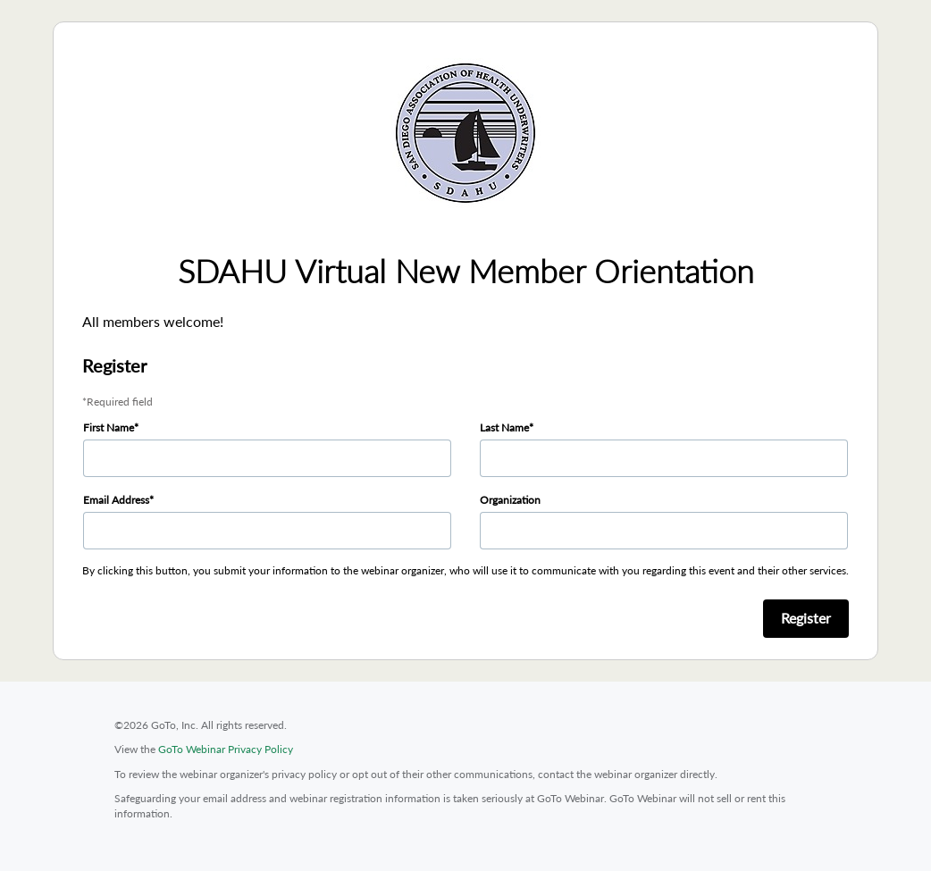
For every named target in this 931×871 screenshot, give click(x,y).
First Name (108, 427)
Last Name (504, 427)
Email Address (116, 500)
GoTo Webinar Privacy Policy (225, 749)
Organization (510, 500)
